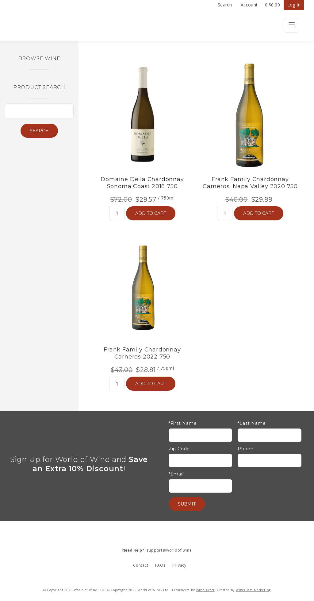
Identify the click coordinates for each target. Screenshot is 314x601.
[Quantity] (116, 213)
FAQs (160, 565)
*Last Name (252, 423)
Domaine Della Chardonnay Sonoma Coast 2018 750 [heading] (142, 183)
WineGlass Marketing (253, 590)
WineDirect (205, 590)
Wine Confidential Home (157, 25)
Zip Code (179, 449)
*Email (176, 474)
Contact (140, 565)
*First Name (183, 423)
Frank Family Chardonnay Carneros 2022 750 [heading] (142, 353)
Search (225, 5)
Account (249, 5)
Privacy (179, 565)
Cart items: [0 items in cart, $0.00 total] (272, 5)
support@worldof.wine (157, 550)
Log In (294, 5)
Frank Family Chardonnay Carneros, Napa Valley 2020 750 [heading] (250, 183)
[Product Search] (39, 111)
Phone (245, 449)
